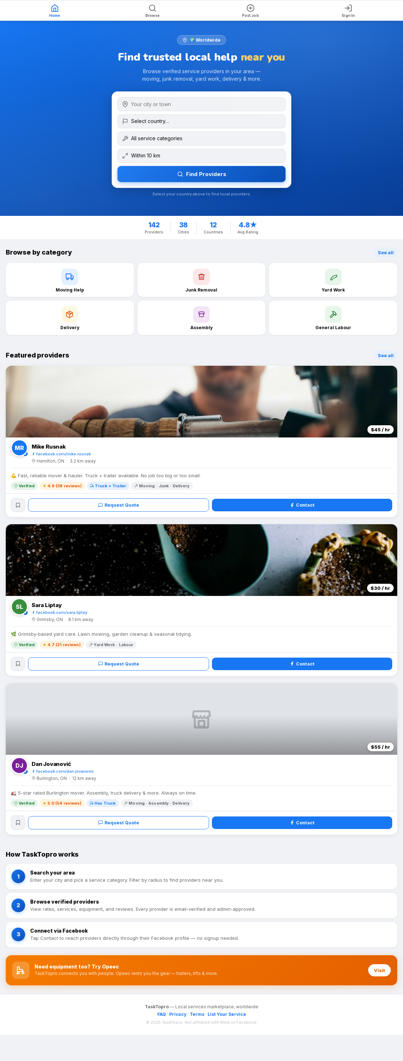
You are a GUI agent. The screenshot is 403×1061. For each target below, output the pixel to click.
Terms (197, 1016)
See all (386, 252)
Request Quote (119, 505)
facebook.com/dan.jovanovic (63, 773)
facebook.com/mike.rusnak (61, 453)
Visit (379, 973)
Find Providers (201, 174)
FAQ (161, 1016)
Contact (302, 505)
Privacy (177, 1016)
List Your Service (227, 1016)
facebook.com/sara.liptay (59, 613)
